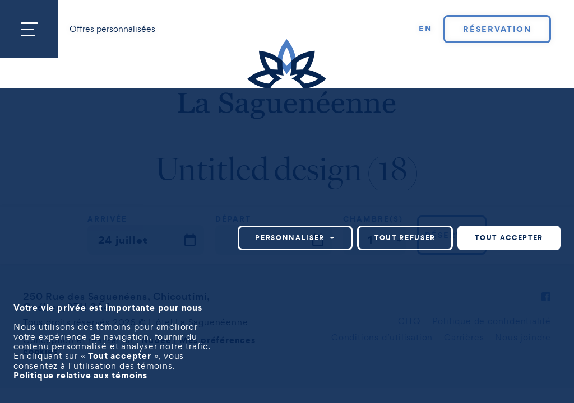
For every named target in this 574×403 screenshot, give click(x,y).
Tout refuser (460, 245)
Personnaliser (351, 245)
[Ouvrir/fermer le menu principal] (29, 29)
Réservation (497, 29)
